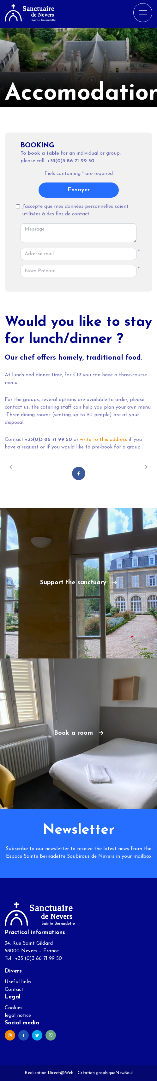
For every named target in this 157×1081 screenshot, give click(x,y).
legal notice (18, 1015)
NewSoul (124, 1073)
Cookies (13, 1007)
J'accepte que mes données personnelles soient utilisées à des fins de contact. (75, 210)
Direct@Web (61, 1073)
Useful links (18, 982)
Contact (14, 989)
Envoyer (79, 190)
